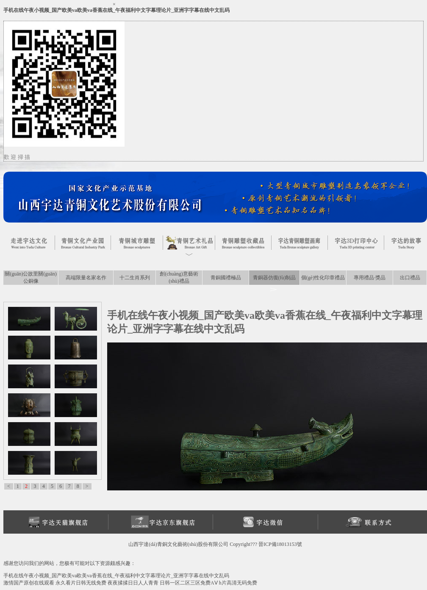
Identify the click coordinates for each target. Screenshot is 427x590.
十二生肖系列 (134, 278)
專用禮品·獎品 (369, 278)
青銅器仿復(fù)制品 (274, 278)
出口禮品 (410, 278)
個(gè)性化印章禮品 (323, 278)
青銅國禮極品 (226, 278)
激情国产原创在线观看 (28, 583)
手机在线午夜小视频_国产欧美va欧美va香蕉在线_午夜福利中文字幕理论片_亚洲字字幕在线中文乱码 (116, 10)
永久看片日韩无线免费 (80, 583)
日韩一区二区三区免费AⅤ (189, 583)
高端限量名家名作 (86, 278)
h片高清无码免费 (238, 583)
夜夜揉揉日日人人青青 (133, 583)
